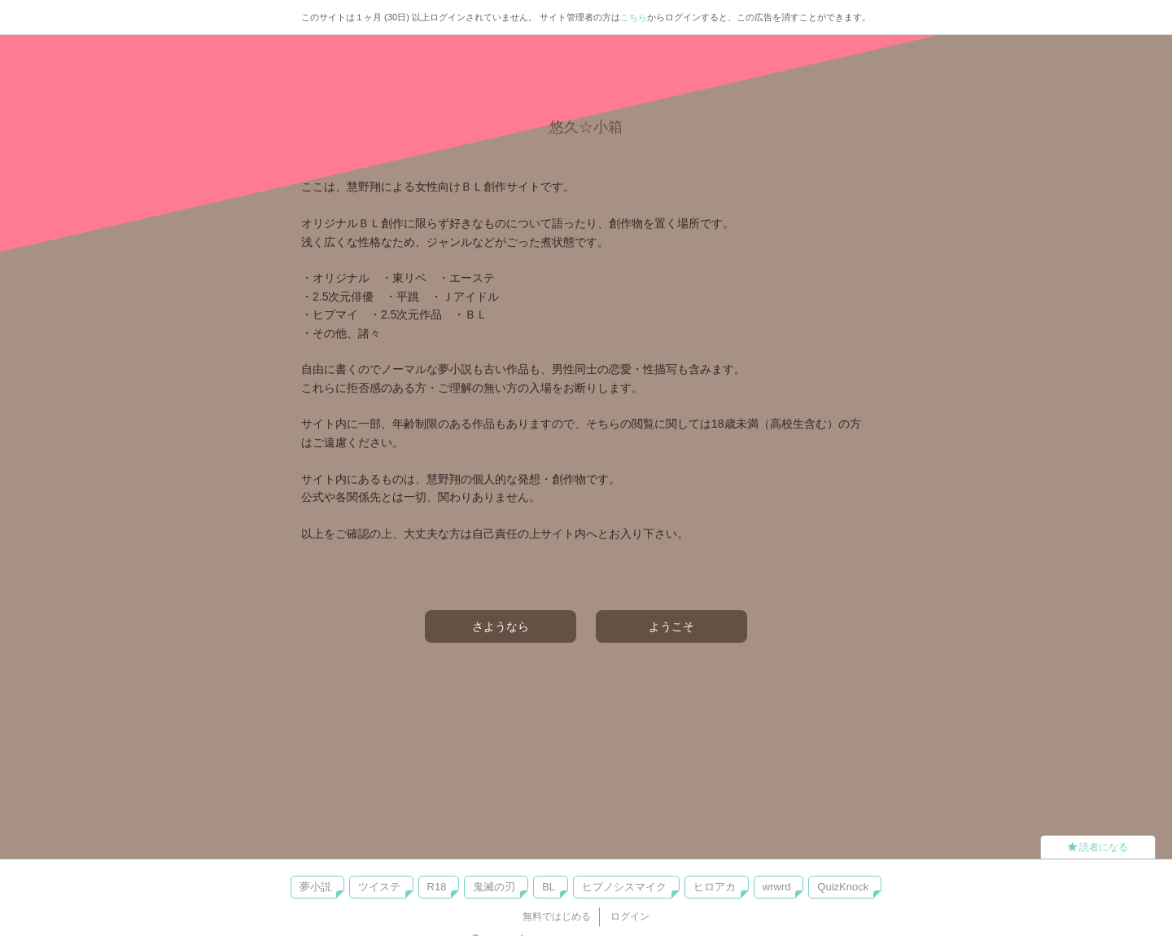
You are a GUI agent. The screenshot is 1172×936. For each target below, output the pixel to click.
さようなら (500, 626)
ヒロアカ (714, 887)
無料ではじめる (557, 916)
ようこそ (671, 626)
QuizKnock (842, 887)
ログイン (629, 916)
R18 (437, 887)
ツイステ (379, 887)
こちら (633, 17)
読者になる (1098, 847)
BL (548, 887)
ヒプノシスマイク (624, 887)
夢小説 (315, 887)
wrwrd (777, 887)
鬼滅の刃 (494, 887)
